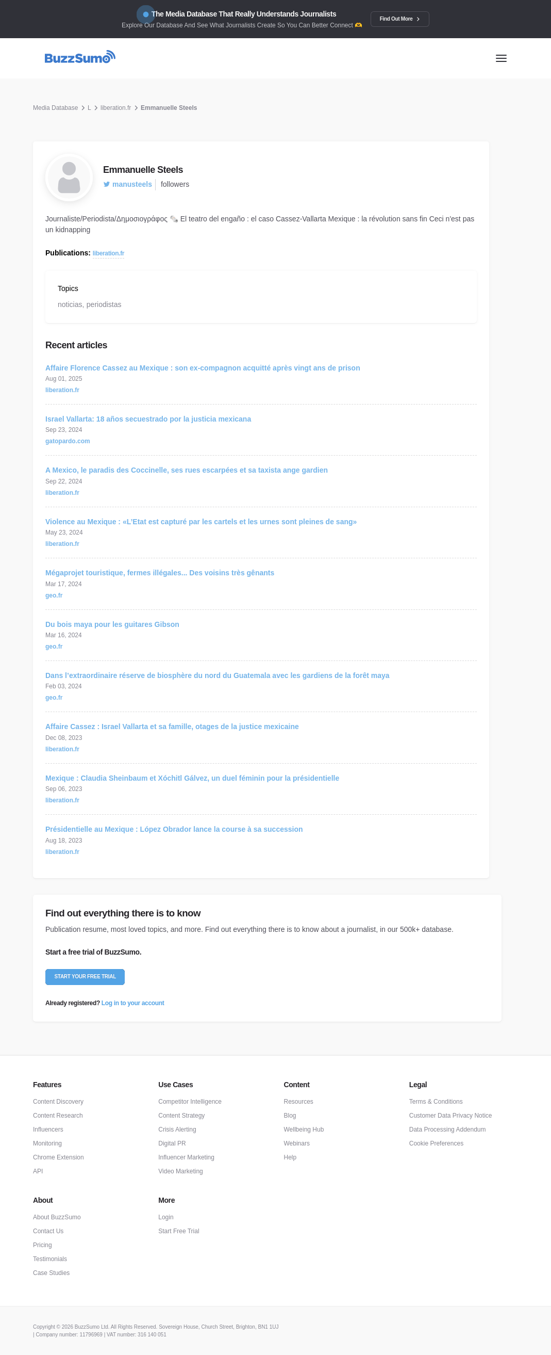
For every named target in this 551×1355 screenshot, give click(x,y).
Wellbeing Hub (304, 1129)
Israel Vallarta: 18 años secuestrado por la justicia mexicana (148, 419)
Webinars (297, 1143)
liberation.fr (116, 107)
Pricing (42, 1245)
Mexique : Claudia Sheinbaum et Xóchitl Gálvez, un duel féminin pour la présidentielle (192, 778)
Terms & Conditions (436, 1101)
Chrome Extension (58, 1157)
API (38, 1171)
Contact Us (48, 1231)
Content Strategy (181, 1115)
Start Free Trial (178, 1231)
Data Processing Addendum (447, 1129)
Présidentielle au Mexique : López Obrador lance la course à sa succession (174, 829)
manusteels (127, 184)
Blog (290, 1115)
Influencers (48, 1129)
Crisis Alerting (177, 1129)
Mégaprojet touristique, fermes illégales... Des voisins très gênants (159, 573)
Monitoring (47, 1143)
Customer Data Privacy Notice (450, 1115)
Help (290, 1157)
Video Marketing (180, 1171)
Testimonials (50, 1259)
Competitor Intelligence (190, 1101)
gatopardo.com (67, 441)
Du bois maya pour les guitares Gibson (112, 624)
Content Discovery (58, 1101)
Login (165, 1217)
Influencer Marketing (186, 1157)
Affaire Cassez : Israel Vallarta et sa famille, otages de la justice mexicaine (172, 726)
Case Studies (51, 1273)
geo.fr (53, 595)
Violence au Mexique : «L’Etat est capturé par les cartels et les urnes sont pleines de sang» (201, 522)
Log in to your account (133, 1003)
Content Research (58, 1115)
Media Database (55, 107)
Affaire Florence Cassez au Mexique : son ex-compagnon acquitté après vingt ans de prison (202, 368)
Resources (298, 1101)
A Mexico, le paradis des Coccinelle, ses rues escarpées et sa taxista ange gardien (186, 470)
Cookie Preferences (436, 1143)
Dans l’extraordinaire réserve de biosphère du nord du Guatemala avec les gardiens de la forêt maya (217, 675)
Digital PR (172, 1143)
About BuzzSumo (57, 1217)
